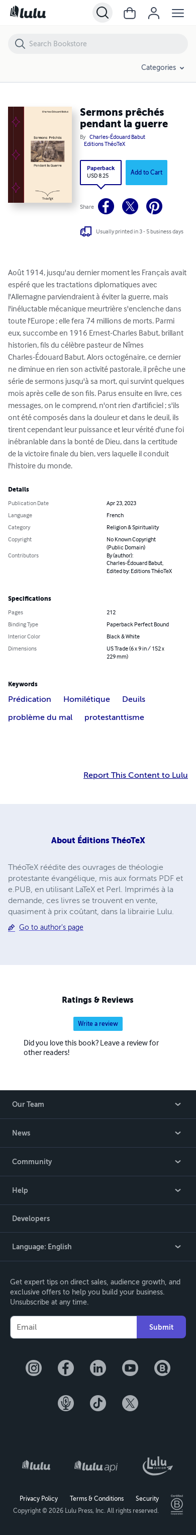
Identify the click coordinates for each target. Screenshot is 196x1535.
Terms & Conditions (97, 1498)
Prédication (29, 699)
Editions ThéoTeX (104, 144)
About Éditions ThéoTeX (98, 840)
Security (147, 1498)
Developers (31, 1219)
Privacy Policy (39, 1498)
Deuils (133, 699)
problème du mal (40, 717)
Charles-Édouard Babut (117, 137)
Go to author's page (51, 927)
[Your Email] (73, 1327)
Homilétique (86, 699)
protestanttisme (114, 717)
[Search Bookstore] (108, 44)
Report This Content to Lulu (135, 775)
